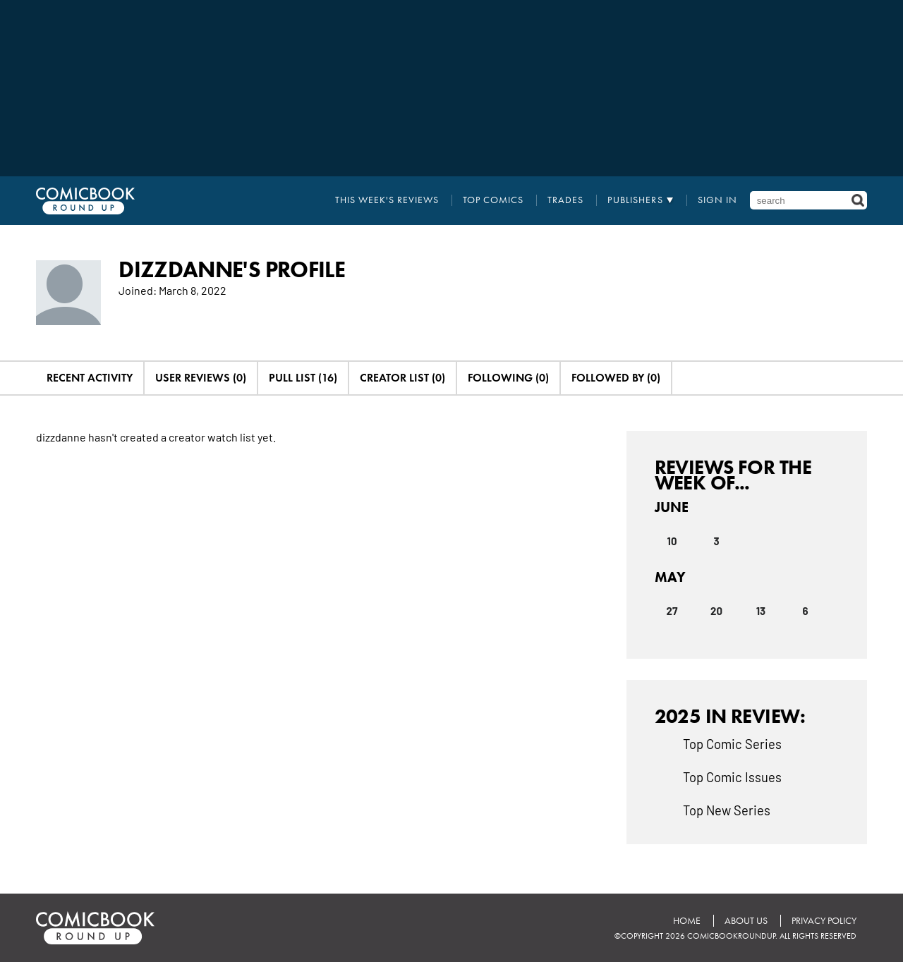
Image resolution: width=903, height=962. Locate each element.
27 (672, 610)
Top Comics (493, 200)
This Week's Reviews (387, 200)
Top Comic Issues (732, 776)
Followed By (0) (615, 377)
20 (716, 610)
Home (687, 921)
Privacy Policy (824, 921)
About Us (746, 921)
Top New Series (726, 809)
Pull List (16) (303, 377)
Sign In (717, 200)
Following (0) (508, 377)
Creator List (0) (402, 377)
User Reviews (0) (200, 377)
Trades (565, 200)
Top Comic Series (732, 743)
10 (672, 541)
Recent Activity (90, 377)
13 (760, 610)
